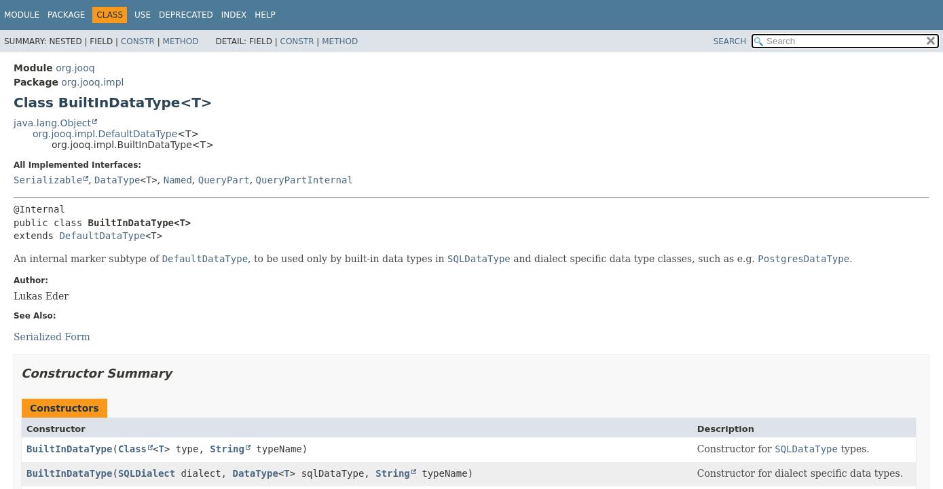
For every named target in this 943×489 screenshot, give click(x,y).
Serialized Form (52, 336)
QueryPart (224, 180)
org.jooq (75, 67)
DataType (117, 180)
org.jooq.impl (92, 82)
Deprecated (186, 15)
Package (66, 15)
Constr (138, 41)
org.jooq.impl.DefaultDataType (105, 133)
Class (132, 448)
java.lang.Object (52, 122)
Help (265, 15)
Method (181, 41)
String (227, 448)
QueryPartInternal (304, 180)
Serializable (48, 180)
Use (142, 15)
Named (178, 180)
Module (21, 15)
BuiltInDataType (69, 448)
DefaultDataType (102, 235)
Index (234, 15)
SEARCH (730, 41)
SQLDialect (146, 473)
